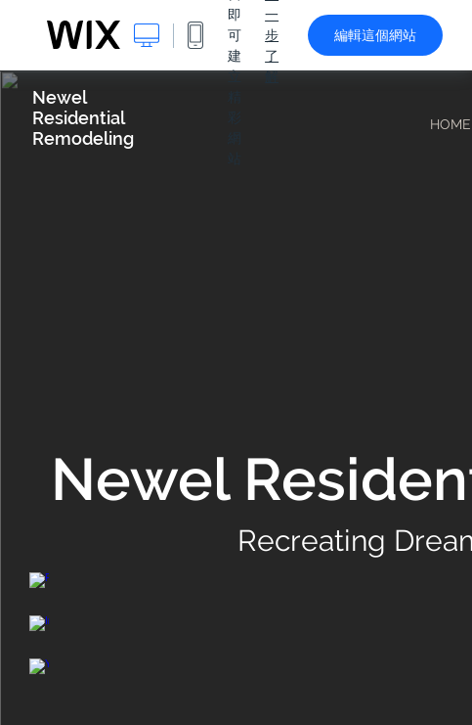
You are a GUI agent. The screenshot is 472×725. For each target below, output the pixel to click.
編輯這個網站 (375, 35)
